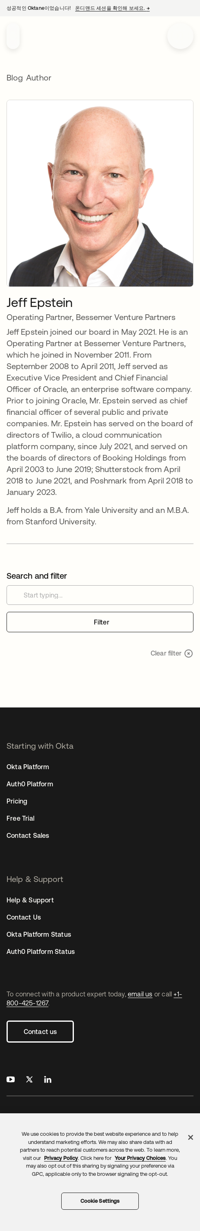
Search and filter (37, 575)
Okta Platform (28, 766)
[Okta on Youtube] (11, 1080)
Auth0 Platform (30, 784)
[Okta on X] (29, 1080)
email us (140, 994)
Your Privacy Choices (140, 1158)
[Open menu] (180, 36)
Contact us (40, 1031)
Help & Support (30, 900)
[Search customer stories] (100, 595)
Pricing (17, 801)
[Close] (191, 1137)
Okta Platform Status (39, 934)
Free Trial (20, 818)
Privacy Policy (61, 1158)
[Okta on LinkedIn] (48, 1080)
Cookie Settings (100, 1201)
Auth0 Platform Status (41, 951)
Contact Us (24, 917)
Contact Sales (28, 835)
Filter (101, 622)
